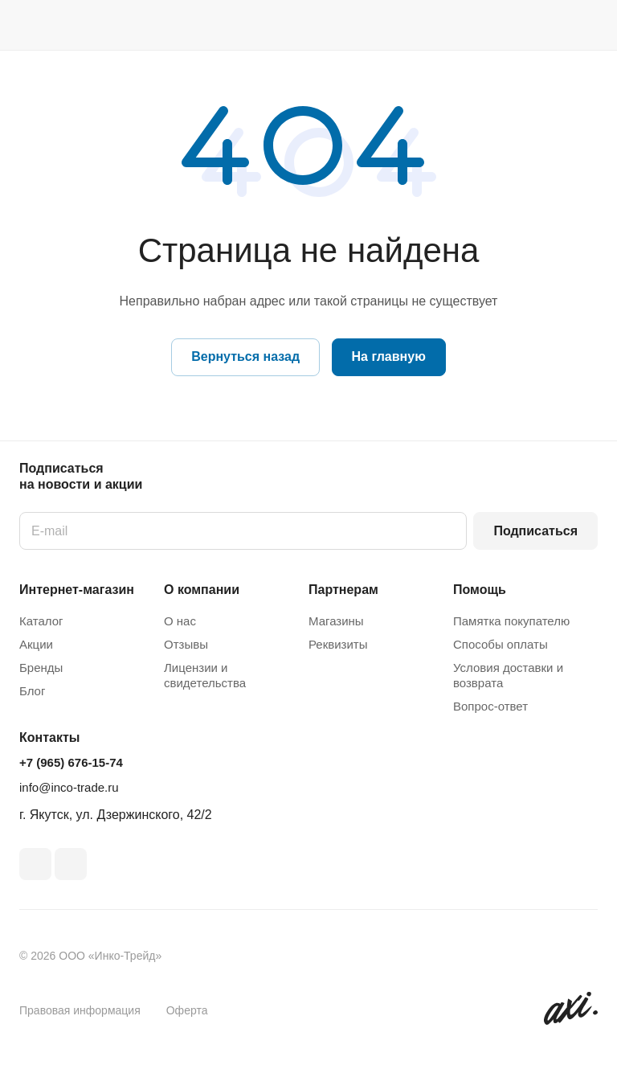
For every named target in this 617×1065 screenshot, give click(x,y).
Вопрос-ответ (490, 706)
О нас (180, 621)
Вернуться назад (245, 356)
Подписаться (535, 531)
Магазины (336, 621)
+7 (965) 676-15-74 (71, 762)
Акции (36, 644)
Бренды (41, 667)
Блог (32, 691)
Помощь (479, 589)
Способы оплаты (500, 644)
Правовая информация (80, 1010)
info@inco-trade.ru (69, 787)
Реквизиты (338, 644)
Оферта (187, 1010)
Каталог (41, 621)
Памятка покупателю (511, 621)
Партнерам (343, 589)
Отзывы (186, 644)
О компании (201, 589)
